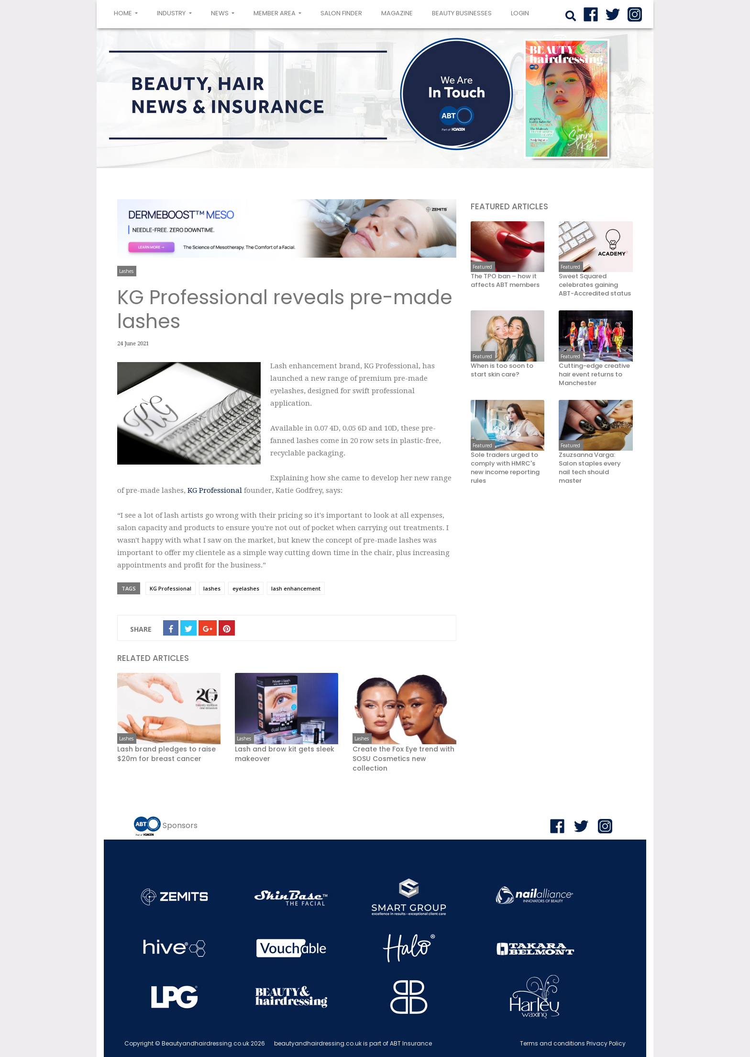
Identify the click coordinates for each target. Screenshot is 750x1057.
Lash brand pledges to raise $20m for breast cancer (166, 753)
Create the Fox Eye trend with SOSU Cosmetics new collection (403, 758)
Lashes (126, 271)
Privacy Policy (606, 1043)
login (520, 13)
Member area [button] (275, 13)
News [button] (220, 13)
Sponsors (180, 825)
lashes (212, 588)
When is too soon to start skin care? (502, 370)
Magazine (397, 13)
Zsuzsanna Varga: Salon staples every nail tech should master (590, 468)
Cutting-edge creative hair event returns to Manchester (594, 374)
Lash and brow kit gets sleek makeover (284, 753)
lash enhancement (295, 588)
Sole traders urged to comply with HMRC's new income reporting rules (505, 468)
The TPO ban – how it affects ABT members (505, 280)
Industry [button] (172, 13)
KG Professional (216, 490)
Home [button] (128, 12)
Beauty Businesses (462, 13)
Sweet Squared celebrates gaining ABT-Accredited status (595, 285)
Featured (482, 266)
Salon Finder (341, 13)
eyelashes (245, 588)
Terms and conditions (552, 1043)
